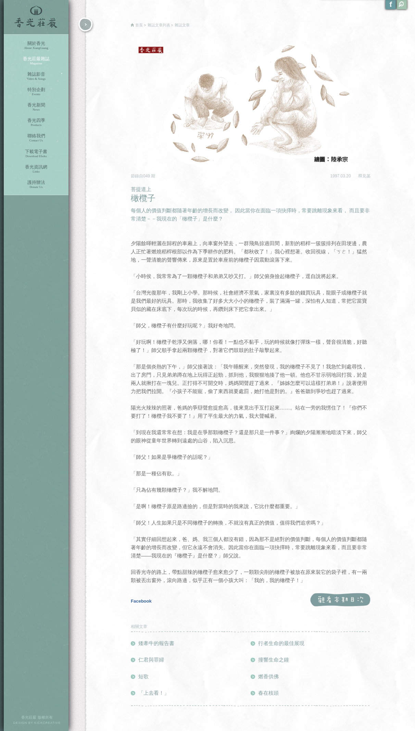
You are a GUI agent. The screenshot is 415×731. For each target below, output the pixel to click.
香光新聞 (36, 107)
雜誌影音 (36, 76)
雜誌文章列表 (159, 25)
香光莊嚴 (36, 17)
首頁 (139, 25)
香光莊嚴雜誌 (36, 60)
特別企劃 (36, 91)
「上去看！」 (153, 693)
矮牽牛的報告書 (156, 643)
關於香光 (36, 45)
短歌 (143, 676)
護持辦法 (36, 184)
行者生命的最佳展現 (281, 643)
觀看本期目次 (340, 600)
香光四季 (36, 122)
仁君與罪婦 (151, 660)
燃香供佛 (268, 676)
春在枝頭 (268, 693)
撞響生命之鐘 (273, 660)
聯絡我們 (36, 137)
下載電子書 (36, 153)
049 (147, 176)
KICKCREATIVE (47, 722)
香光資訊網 (36, 169)
